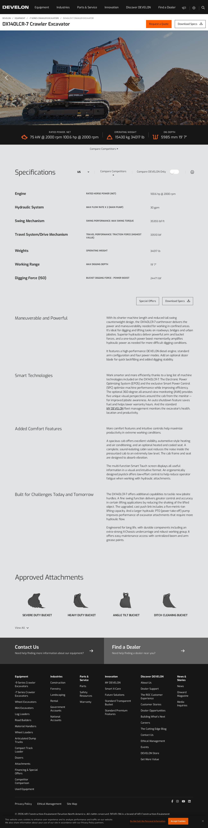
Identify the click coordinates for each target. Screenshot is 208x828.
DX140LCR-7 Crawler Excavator (78, 18)
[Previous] (6, 77)
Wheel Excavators (25, 702)
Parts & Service (87, 7)
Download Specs (187, 24)
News (180, 686)
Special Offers (147, 301)
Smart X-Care (113, 688)
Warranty (85, 702)
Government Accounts (57, 708)
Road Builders (23, 720)
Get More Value (150, 759)
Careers (145, 722)
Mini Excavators (24, 708)
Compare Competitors (104, 149)
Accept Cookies (178, 822)
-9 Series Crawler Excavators (25, 684)
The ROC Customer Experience (152, 696)
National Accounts (55, 718)
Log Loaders (22, 714)
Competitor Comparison (22, 781)
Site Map (72, 804)
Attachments (22, 763)
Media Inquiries (182, 703)
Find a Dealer (166, 7)
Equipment (42, 7)
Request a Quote (159, 24)
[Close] (202, 822)
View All (20, 627)
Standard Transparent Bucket (118, 702)
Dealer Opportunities (153, 710)
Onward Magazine (182, 694)
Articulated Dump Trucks (25, 740)
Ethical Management (153, 741)
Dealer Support (150, 688)
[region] (104, 77)
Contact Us (147, 735)
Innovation (111, 7)
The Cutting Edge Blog (153, 729)
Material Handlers (25, 726)
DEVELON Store (150, 753)
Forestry (55, 688)
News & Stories (181, 678)
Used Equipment (24, 789)
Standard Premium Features (116, 712)
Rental (54, 701)
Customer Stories (151, 704)
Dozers (19, 757)
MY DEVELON (114, 408)
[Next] (201, 77)
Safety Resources (86, 694)
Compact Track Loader (24, 749)
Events (145, 747)
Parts (83, 686)
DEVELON (6, 18)
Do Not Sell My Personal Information (147, 822)
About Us (146, 682)
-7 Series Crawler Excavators (44, 18)
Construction (57, 682)
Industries (63, 7)
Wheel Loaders (24, 732)
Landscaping (57, 695)
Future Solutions (114, 695)
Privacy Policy (23, 804)
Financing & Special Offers (26, 771)
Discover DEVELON (138, 7)
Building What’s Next (153, 716)
